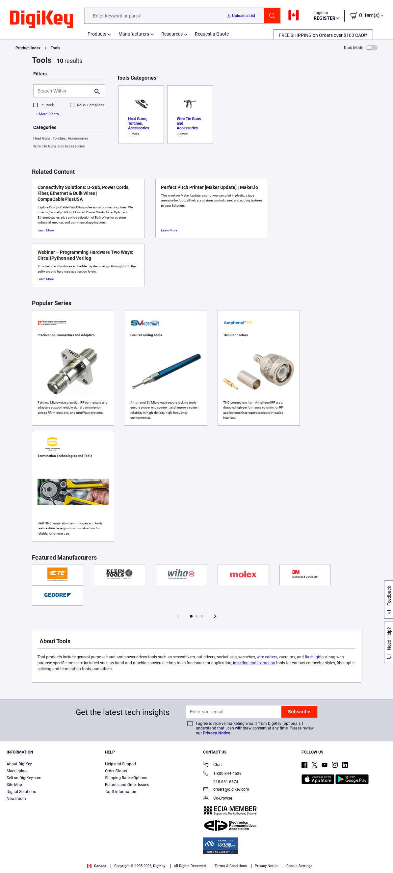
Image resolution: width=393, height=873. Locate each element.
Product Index (27, 48)
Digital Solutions (21, 791)
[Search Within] (64, 91)
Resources (172, 34)
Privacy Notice (216, 732)
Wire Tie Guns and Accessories (59, 146)
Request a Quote (212, 34)
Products (97, 34)
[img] (41, 20)
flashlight (313, 657)
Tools (55, 48)
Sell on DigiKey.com (24, 778)
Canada (96, 866)
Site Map (14, 784)
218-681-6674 (220, 782)
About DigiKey (19, 764)
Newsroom (16, 798)
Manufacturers (133, 34)
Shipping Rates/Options (126, 778)
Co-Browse (217, 799)
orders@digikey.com (226, 790)
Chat (212, 765)
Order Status (116, 771)
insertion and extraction (254, 663)
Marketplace (17, 771)
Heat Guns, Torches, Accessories (60, 138)
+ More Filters (47, 114)
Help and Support (120, 764)
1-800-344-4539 (222, 774)
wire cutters (267, 657)
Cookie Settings (299, 866)
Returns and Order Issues (127, 784)
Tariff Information (120, 791)
